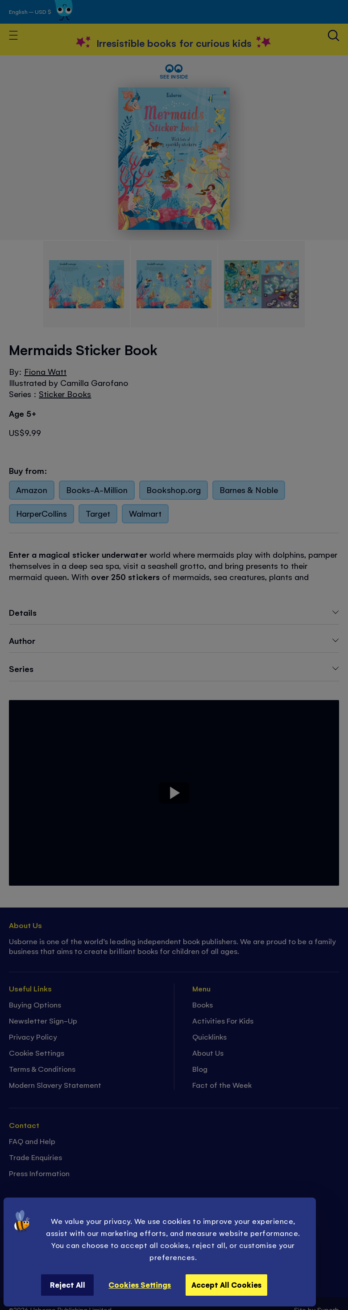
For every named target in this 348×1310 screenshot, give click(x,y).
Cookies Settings (139, 1284)
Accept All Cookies (226, 1284)
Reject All (67, 1284)
